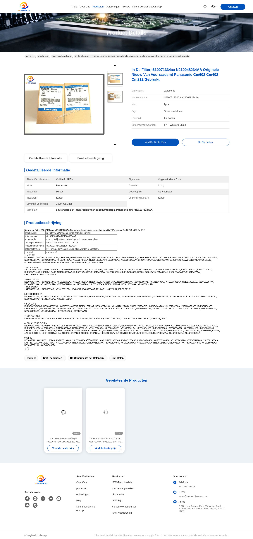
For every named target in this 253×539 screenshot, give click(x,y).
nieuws (126, 6)
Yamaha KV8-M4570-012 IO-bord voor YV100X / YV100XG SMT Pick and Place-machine (105, 440)
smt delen (118, 358)
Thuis (74, 6)
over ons (85, 6)
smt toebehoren (52, 358)
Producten (43, 56)
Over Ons (81, 482)
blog (78, 500)
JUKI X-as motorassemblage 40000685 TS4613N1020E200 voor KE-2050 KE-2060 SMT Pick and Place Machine (63, 440)
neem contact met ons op (147, 6)
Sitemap (42, 535)
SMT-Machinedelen (61, 56)
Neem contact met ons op (86, 508)
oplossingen (113, 6)
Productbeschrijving (90, 158)
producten (98, 6)
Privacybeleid (30, 535)
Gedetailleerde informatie (45, 158)
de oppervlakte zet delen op (87, 358)
